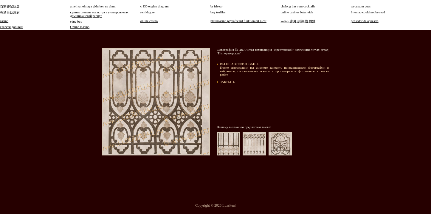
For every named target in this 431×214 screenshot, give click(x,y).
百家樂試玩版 (10, 6)
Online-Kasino (79, 27)
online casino (149, 21)
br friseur (216, 6)
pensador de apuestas (365, 21)
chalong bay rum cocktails (297, 6)
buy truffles (218, 12)
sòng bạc (76, 21)
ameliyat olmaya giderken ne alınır (93, 6)
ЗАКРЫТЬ (227, 82)
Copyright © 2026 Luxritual (215, 205)
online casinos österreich (296, 12)
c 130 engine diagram (154, 6)
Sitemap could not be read (368, 12)
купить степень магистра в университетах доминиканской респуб (99, 14)
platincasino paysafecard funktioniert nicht (238, 21)
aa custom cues (361, 6)
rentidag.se (147, 12)
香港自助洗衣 (10, 12)
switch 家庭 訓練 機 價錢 (297, 21)
